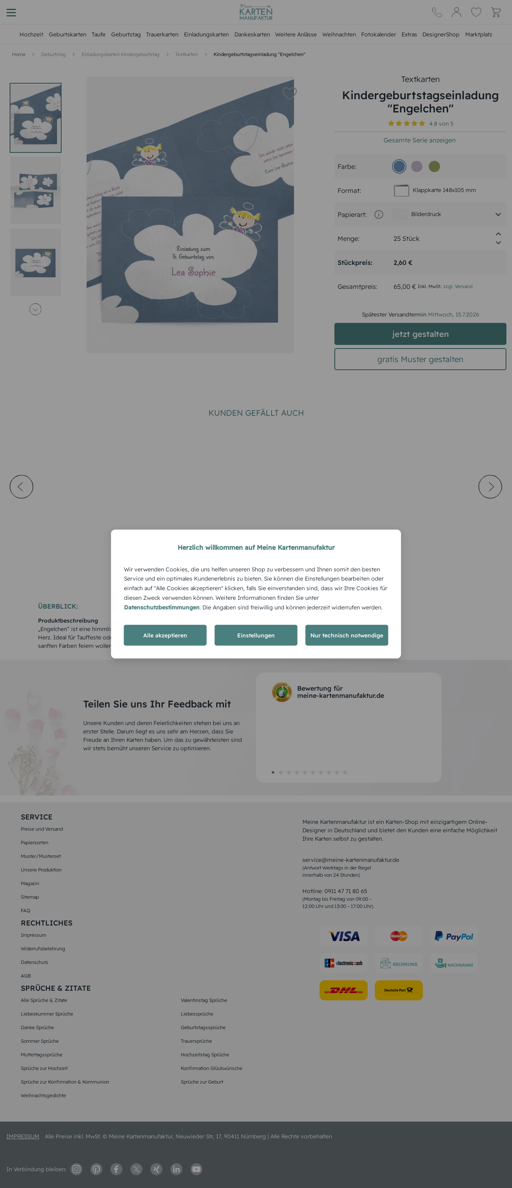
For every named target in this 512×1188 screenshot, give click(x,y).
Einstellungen (256, 635)
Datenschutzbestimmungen (162, 607)
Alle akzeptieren (165, 635)
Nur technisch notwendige (346, 635)
